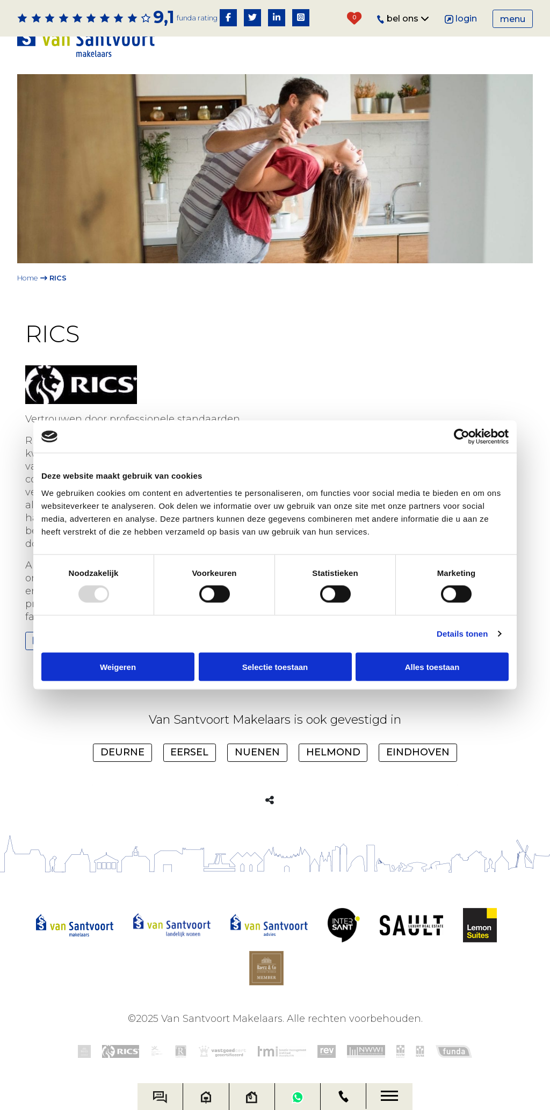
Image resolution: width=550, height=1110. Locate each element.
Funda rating (197, 18)
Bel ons (403, 18)
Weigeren (118, 666)
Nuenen (257, 752)
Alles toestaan (432, 666)
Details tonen (462, 633)
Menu (512, 19)
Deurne (122, 752)
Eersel (189, 752)
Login (461, 18)
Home (27, 278)
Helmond (333, 752)
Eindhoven (418, 752)
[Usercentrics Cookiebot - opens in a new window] (462, 437)
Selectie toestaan (275, 666)
